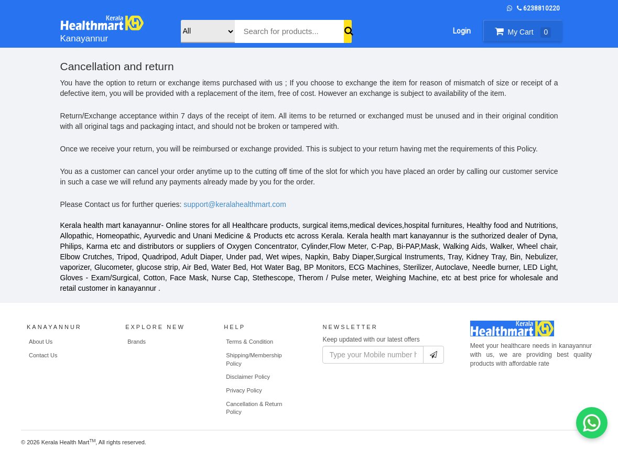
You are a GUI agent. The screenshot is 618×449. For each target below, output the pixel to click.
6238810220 (538, 8)
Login (462, 31)
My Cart (523, 32)
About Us (40, 341)
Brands (136, 341)
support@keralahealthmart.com (234, 204)
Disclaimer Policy (248, 377)
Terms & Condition (249, 341)
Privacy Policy (244, 390)
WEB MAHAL (167, 444)
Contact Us (43, 355)
